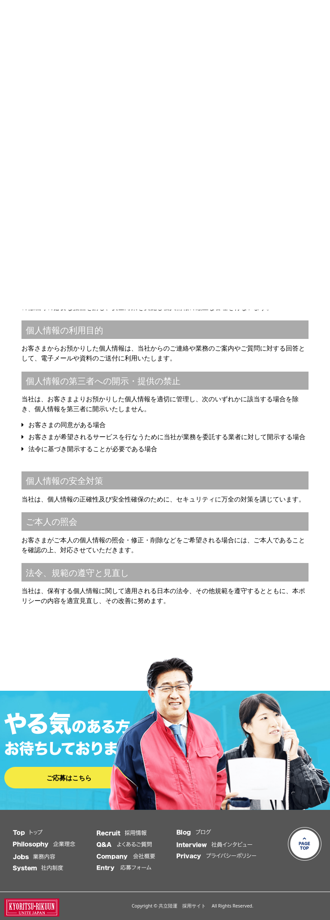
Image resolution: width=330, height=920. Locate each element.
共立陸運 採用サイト (185, 906)
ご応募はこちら (69, 777)
